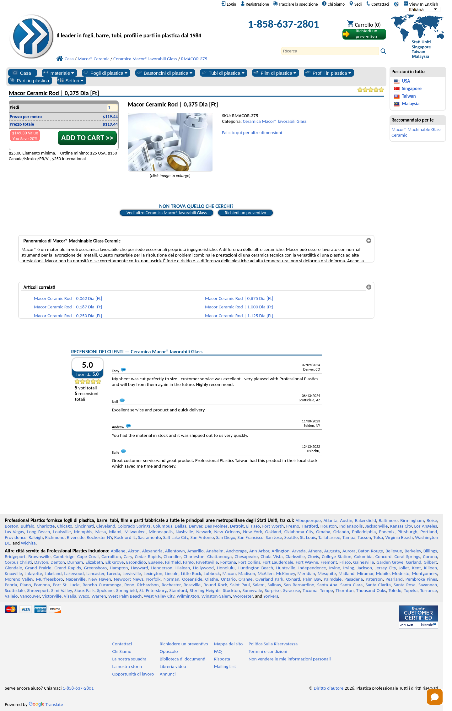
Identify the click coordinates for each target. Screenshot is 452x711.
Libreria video (173, 666)
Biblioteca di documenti (182, 659)
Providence (15, 537)
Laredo (113, 573)
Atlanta (330, 520)
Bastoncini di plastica (164, 73)
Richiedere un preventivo (184, 644)
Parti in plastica (29, 80)
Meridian (306, 573)
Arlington (280, 551)
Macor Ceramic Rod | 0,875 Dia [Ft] (239, 298)
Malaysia (410, 103)
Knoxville (13, 573)
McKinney (285, 573)
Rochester (171, 585)
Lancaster (95, 573)
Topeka (411, 590)
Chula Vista (271, 556)
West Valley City (159, 596)
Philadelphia (364, 532)
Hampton (119, 568)
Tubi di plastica (223, 73)
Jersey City (385, 568)
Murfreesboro (49, 579)
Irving (348, 568)
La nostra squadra (129, 659)
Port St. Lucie (66, 585)
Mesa (100, 532)
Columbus (162, 526)
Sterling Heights (205, 590)
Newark (203, 532)
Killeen (430, 568)
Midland (346, 573)
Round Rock (215, 585)
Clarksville (295, 556)
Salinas (274, 585)
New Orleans (227, 532)
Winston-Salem (216, 596)
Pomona (42, 585)
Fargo (188, 562)
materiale (58, 73)
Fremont (328, 562)
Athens (315, 551)
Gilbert (430, 562)
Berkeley (413, 551)
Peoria (11, 585)
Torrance (428, 590)
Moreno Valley (19, 579)
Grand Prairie (38, 568)
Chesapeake (246, 556)
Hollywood (203, 568)
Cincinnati (84, 526)
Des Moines (216, 526)
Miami (115, 532)
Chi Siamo (333, 4)
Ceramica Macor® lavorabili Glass (275, 121)
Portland (428, 532)
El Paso (253, 526)
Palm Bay (312, 579)
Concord (383, 556)
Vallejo (11, 596)
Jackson (364, 568)
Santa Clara (351, 585)
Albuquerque (308, 520)
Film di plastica (274, 73)
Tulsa (378, 537)
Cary (128, 556)
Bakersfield (365, 520)
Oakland (273, 532)
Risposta (222, 659)
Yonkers (270, 596)
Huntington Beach (255, 568)
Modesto (400, 573)
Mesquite (327, 573)
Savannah (427, 585)
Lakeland (53, 573)
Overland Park (269, 579)
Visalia (70, 596)
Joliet (404, 568)
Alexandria (152, 551)
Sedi (355, 4)
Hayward (139, 568)
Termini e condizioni (268, 651)
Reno (129, 585)
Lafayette (33, 573)
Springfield (126, 590)
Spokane (105, 590)
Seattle (291, 537)
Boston (11, 526)
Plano (25, 585)
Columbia (363, 556)
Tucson (364, 537)
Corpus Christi (18, 562)
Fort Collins (250, 562)
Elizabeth (94, 562)
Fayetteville (207, 562)
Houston (328, 526)
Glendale (13, 568)
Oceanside (192, 579)
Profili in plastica (327, 73)
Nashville (184, 532)
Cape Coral (88, 556)
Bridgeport (15, 556)
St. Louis (308, 537)
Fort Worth (272, 526)
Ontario (228, 579)
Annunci (168, 674)
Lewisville (131, 573)
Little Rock (191, 573)
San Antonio (202, 537)
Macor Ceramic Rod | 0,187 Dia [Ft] (68, 307)
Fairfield (173, 562)
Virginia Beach (399, 537)
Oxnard (293, 579)
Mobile (383, 573)
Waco (83, 596)
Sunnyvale (252, 590)
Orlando (341, 532)
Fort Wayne (307, 562)
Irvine (334, 568)
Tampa (348, 537)
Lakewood (74, 573)
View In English (421, 4)
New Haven (100, 579)
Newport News (128, 579)
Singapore (412, 88)
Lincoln (172, 573)
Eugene (155, 562)
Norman (172, 579)
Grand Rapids (67, 568)
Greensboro (95, 568)
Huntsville (285, 568)
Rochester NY (99, 537)
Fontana (228, 562)
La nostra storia (127, 666)
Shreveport (38, 590)
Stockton (231, 590)
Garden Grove (389, 562)
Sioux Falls (84, 590)
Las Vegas (14, 532)
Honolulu (225, 568)
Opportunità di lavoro (133, 674)
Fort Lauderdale (278, 562)
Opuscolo (169, 651)
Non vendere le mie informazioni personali (290, 659)
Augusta (332, 551)
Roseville (192, 585)
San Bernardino (299, 585)
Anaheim (214, 551)
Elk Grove (114, 562)
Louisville (62, 532)
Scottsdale (14, 590)
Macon (229, 573)
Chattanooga (219, 556)
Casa (21, 73)
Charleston (194, 556)
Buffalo (27, 526)
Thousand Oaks (371, 590)
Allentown (175, 551)
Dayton (41, 562)
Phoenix (386, 532)
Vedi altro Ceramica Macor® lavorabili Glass (166, 212)
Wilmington (188, 596)
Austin (346, 520)
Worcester (243, 596)
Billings (430, 551)
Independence (312, 568)
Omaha (323, 532)
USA (406, 81)
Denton (58, 562)
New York (252, 532)
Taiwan (409, 96)
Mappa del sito (228, 644)
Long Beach (38, 532)
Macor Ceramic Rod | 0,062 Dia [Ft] (68, 298)
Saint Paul (240, 585)
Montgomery (424, 573)
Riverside (75, 537)
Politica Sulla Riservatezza (273, 644)
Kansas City (401, 526)
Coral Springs (407, 556)
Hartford (310, 526)
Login (228, 4)
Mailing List (225, 666)
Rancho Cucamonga (102, 585)
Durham (75, 562)
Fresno (292, 526)
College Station (336, 556)
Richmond (55, 537)
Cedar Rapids (148, 556)
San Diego (225, 537)
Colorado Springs (134, 526)
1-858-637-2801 (283, 23)
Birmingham (412, 520)
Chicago (64, 526)
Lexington (152, 573)
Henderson (161, 568)
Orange (246, 579)
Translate (46, 704)
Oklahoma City (298, 532)
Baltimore (388, 520)
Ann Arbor (259, 551)
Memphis (83, 532)
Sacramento (149, 537)
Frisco (345, 562)
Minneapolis (161, 532)
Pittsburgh (407, 532)
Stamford (178, 590)
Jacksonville (376, 526)
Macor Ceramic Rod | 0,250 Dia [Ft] (68, 315)
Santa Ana (327, 585)
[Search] (330, 51)
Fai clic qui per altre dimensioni (252, 132)
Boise (432, 520)
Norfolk (153, 579)
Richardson (148, 585)
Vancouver (30, 596)
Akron (134, 551)
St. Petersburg (153, 590)
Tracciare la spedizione (295, 4)
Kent (416, 568)
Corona (430, 556)
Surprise (273, 590)
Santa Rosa (404, 585)
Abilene (118, 551)
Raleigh (36, 537)
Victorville (52, 596)
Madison (246, 573)
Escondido (136, 562)
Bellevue (393, 551)
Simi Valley (61, 590)
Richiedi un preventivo (245, 212)
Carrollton (111, 556)
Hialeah (182, 568)
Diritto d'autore (329, 688)
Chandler (172, 556)
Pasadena (353, 579)
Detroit (237, 526)
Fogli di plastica (104, 73)
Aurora (349, 551)
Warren (99, 596)
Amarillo (195, 551)
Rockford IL (125, 537)
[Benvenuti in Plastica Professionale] (140, 25)
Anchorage (236, 551)
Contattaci (377, 4)
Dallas (180, 526)
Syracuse (291, 590)
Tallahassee (329, 537)
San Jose (274, 537)
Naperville (75, 579)
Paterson (374, 579)
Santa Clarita (378, 585)
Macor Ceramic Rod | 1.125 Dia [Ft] (239, 315)
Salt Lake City (175, 537)
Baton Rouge (370, 551)
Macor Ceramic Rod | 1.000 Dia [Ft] (239, 307)
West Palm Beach (125, 596)
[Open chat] (435, 697)
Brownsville (39, 556)
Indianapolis (351, 526)
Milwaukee (134, 532)
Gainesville (363, 562)
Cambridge (63, 556)
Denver (195, 526)
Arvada (298, 551)
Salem (258, 585)
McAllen (266, 573)
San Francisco (251, 537)
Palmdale (333, 579)
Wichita (28, 543)
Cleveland (105, 526)
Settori (70, 80)
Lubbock (212, 573)
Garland (413, 562)
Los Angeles (425, 526)
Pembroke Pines (421, 579)
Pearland (393, 579)
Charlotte (46, 526)
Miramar (365, 573)
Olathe (211, 579)
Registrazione (254, 4)
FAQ (218, 651)
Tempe (326, 590)
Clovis (313, 556)
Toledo (395, 590)
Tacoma (310, 590)
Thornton (344, 590)
